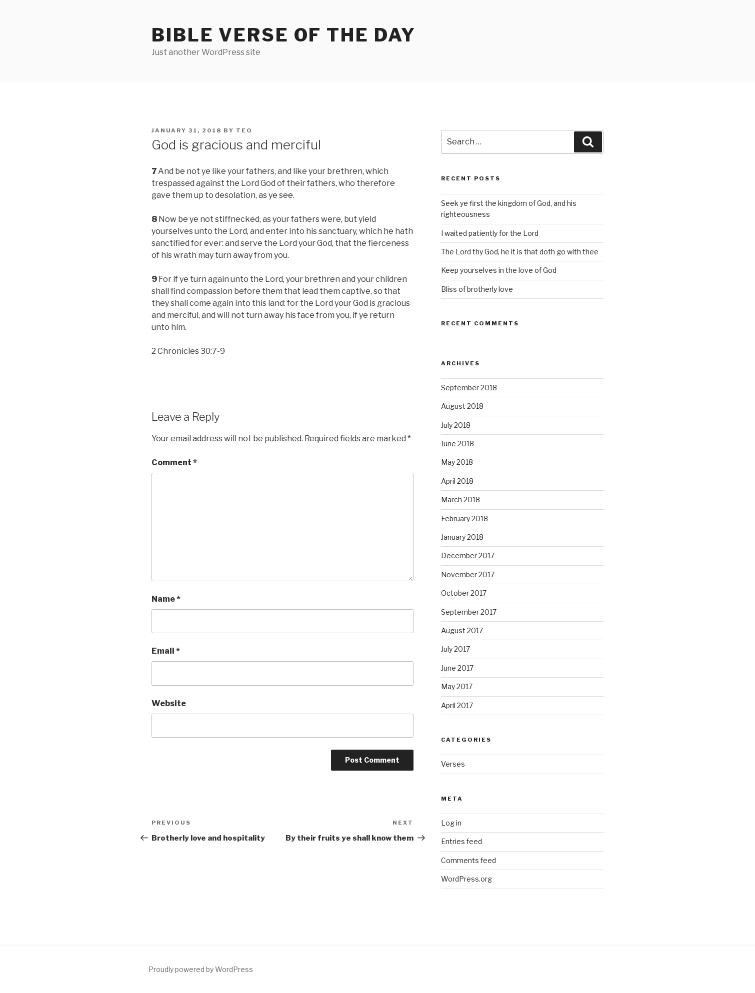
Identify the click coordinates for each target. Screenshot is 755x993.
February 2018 (464, 518)
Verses (453, 764)
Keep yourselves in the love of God (498, 270)
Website (169, 703)
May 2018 (457, 462)
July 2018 (455, 425)
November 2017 (467, 574)
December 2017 (467, 555)
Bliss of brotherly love (477, 289)
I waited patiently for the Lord (489, 233)
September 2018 (469, 387)
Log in (451, 823)
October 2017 (463, 593)
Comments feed (468, 860)
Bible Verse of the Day (284, 35)
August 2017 (462, 630)
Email (166, 651)
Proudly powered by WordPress (200, 969)
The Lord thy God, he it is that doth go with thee (519, 251)
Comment (174, 462)
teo (244, 130)
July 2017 (455, 649)
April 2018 (457, 481)
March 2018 (460, 499)
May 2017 (456, 686)
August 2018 (462, 406)
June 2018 (457, 443)
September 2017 (468, 612)
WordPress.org (466, 879)
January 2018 (462, 537)
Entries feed (461, 841)
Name (166, 599)
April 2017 (457, 705)
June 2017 (457, 668)
